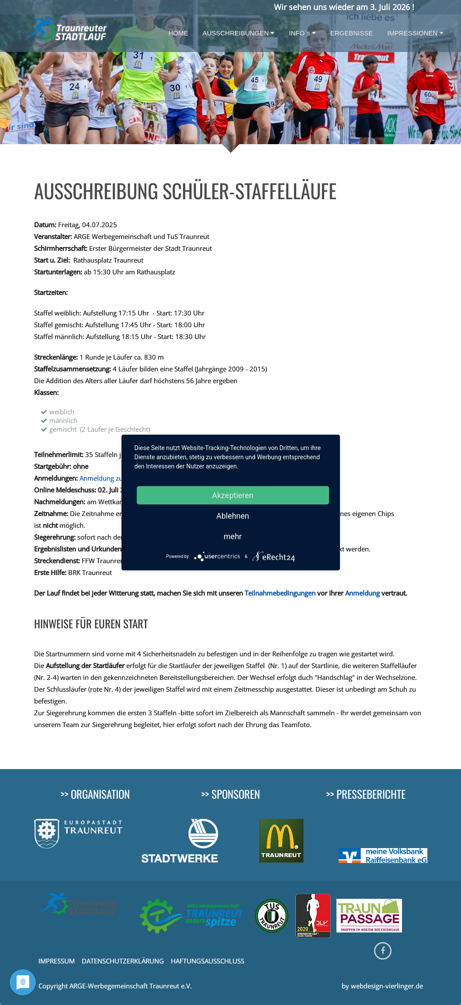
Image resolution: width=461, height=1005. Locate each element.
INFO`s (302, 33)
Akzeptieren (232, 495)
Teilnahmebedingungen (280, 593)
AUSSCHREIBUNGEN (238, 33)
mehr (233, 536)
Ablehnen (232, 515)
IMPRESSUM (57, 960)
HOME (178, 33)
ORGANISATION (100, 794)
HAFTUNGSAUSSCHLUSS (207, 960)
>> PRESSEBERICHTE (366, 794)
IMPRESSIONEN (415, 33)
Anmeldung (362, 593)
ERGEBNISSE (351, 33)
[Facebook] (383, 951)
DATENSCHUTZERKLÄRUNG (123, 960)
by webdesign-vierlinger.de (382, 985)
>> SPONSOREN (230, 794)
